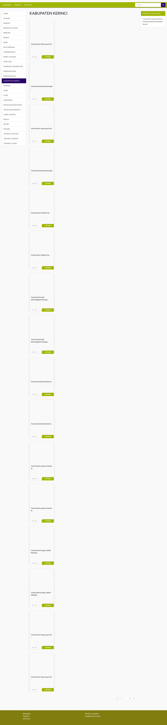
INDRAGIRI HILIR (9, 71)
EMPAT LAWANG (9, 57)
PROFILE (17, 5)
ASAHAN (6, 18)
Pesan (48, 56)
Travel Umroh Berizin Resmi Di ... (41, 382)
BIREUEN (6, 33)
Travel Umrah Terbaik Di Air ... (40, 255)
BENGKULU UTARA (10, 28)
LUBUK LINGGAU (9, 114)
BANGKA (6, 23)
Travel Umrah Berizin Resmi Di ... (41, 424)
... (126, 698)
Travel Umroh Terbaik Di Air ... (41, 213)
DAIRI (5, 42)
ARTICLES (28, 5)
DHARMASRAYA (9, 52)
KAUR (5, 95)
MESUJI (6, 119)
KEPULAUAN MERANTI (12, 110)
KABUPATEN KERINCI (11, 81)
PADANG (6, 129)
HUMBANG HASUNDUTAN (13, 66)
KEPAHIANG (8, 100)
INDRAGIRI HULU (9, 76)
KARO (5, 90)
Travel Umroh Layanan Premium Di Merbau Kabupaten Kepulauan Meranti (153, 21)
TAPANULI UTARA (10, 143)
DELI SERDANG (9, 47)
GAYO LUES (7, 62)
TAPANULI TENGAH (10, 138)
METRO (6, 124)
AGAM (5, 13)
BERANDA (7, 5)
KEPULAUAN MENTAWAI (12, 105)
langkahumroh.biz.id (92, 716)
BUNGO (6, 37)
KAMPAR (6, 86)
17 (130, 698)
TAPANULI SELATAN (10, 134)
